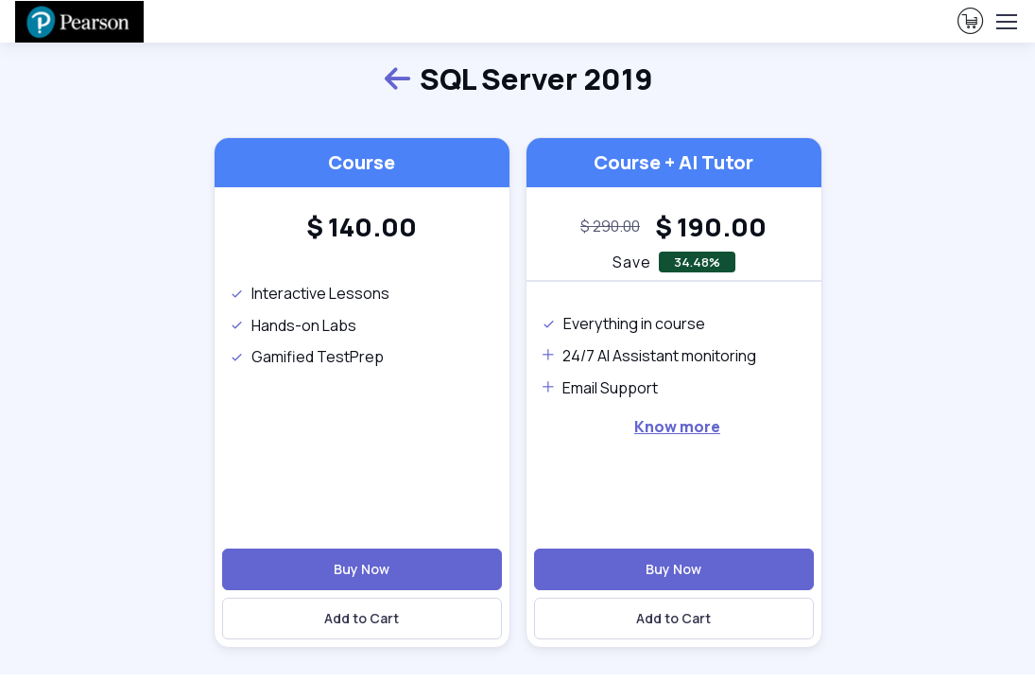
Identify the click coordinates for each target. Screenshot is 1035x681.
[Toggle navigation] (1006, 22)
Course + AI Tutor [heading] (673, 162)
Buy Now (361, 569)
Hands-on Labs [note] (293, 325)
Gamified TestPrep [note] (307, 356)
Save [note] (631, 262)
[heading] (361, 227)
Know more (677, 426)
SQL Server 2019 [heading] (518, 79)
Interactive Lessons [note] (309, 293)
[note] (610, 227)
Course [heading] (361, 162)
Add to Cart (361, 618)
